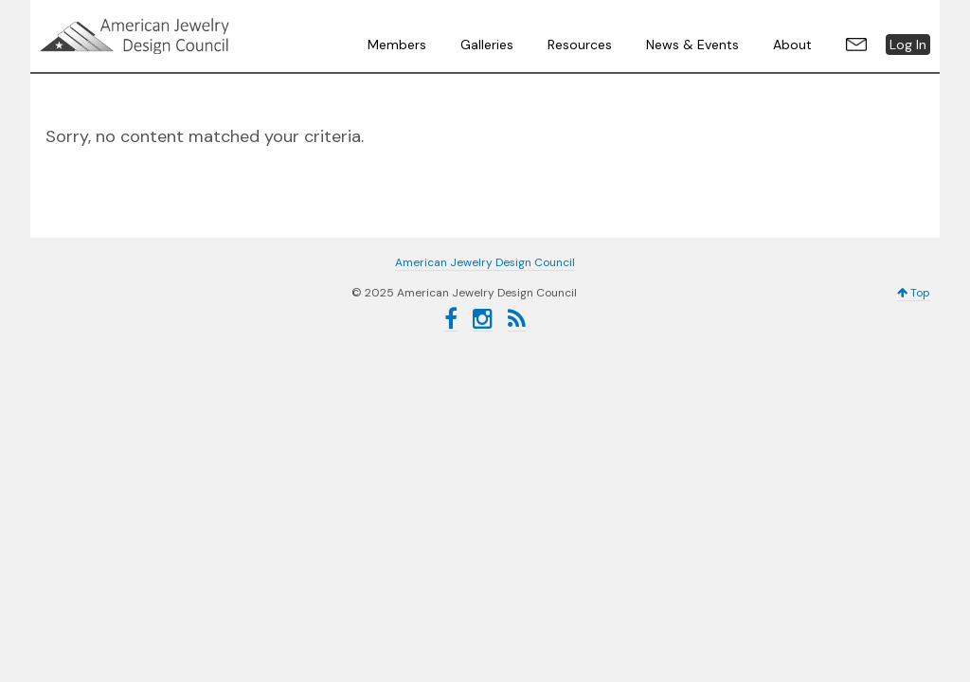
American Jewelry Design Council (182, 36)
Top (913, 292)
